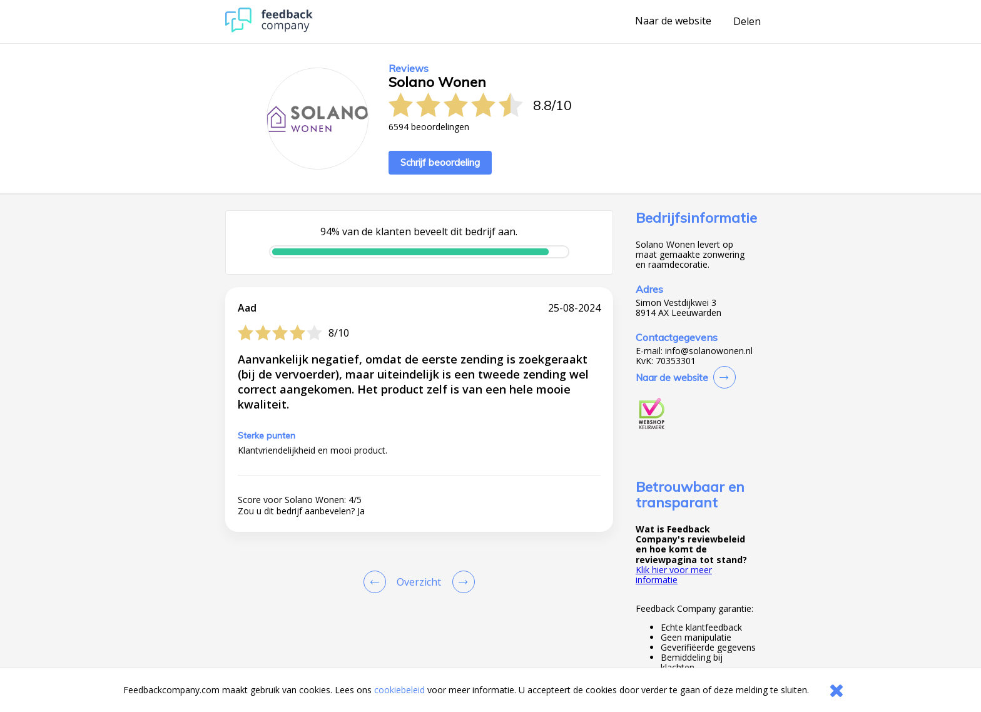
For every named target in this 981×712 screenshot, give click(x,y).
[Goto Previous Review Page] (377, 582)
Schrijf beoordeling (440, 162)
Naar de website (673, 21)
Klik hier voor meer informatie (674, 575)
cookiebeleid (399, 690)
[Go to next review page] (461, 582)
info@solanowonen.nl (709, 351)
